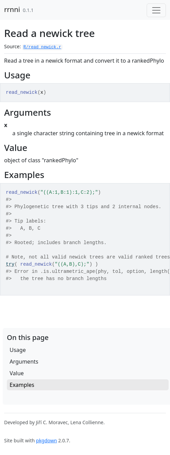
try (10, 264)
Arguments (24, 361)
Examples (22, 385)
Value (17, 373)
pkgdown (46, 440)
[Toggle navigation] (156, 10)
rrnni (12, 9)
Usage (18, 350)
